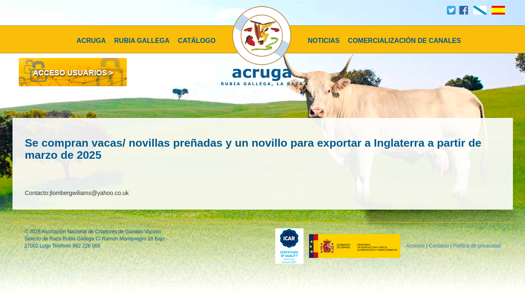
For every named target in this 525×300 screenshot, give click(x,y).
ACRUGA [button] (91, 40)
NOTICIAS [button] (323, 40)
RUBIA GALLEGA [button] (142, 40)
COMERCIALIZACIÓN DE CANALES (404, 40)
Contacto (439, 246)
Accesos (415, 246)
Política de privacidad (476, 246)
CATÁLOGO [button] (197, 40)
